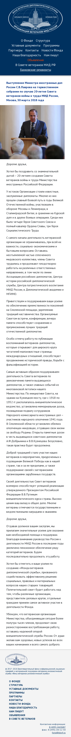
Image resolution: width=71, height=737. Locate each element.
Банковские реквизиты (35, 70)
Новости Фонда (52, 50)
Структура (43, 41)
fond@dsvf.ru (59, 732)
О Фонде (27, 41)
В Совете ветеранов (22, 718)
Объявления (36, 60)
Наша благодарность (26, 55)
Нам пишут (51, 55)
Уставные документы (26, 45)
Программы (51, 45)
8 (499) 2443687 (57, 727)
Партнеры (15, 50)
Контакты (32, 50)
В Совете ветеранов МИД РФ (35, 65)
